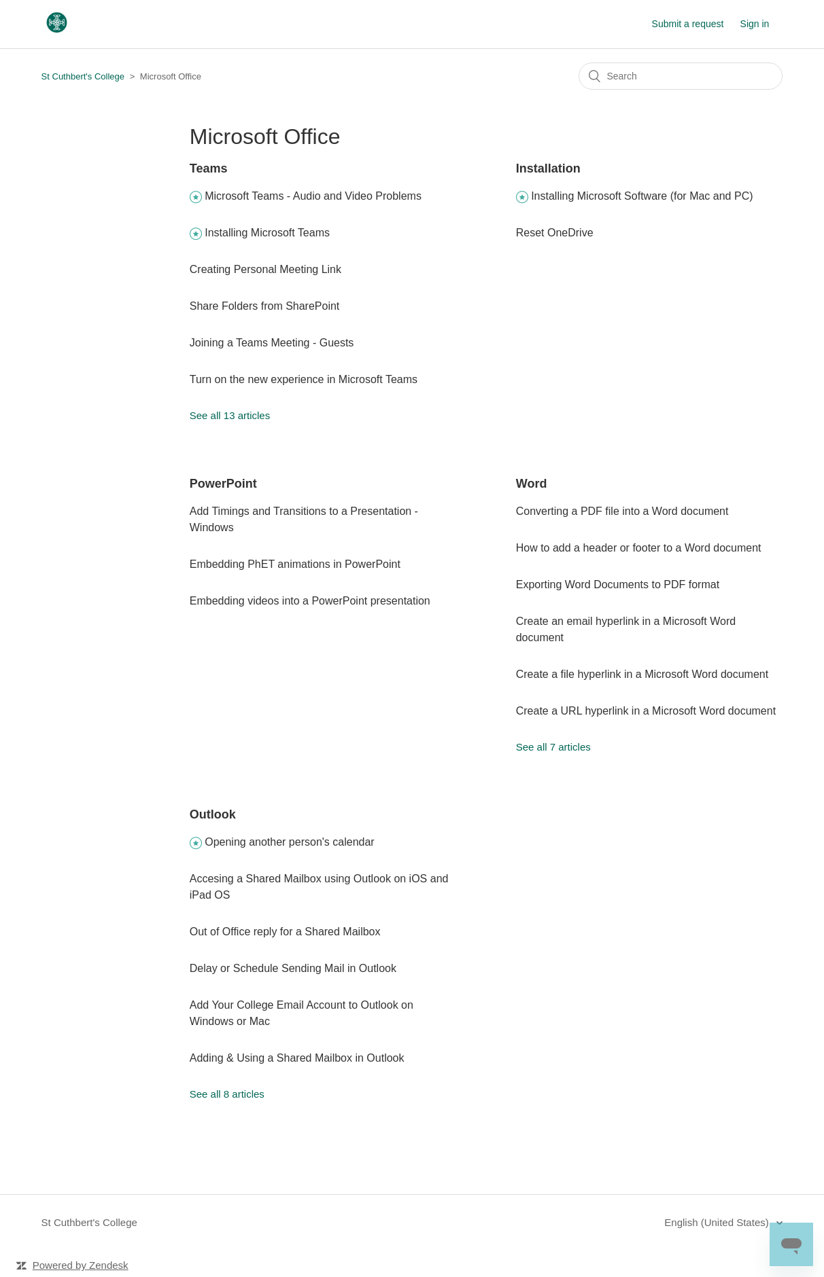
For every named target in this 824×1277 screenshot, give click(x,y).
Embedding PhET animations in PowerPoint (295, 564)
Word (531, 483)
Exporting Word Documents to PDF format (617, 584)
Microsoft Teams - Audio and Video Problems (313, 196)
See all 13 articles (230, 415)
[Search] (681, 76)
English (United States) (718, 1222)
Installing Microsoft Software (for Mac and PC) (642, 196)
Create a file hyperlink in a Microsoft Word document (642, 674)
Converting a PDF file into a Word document (622, 511)
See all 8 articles (227, 1094)
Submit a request (688, 23)
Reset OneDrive (555, 232)
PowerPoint (223, 483)
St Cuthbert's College (82, 76)
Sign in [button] (755, 23)
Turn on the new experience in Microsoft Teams (303, 379)
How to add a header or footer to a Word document (638, 548)
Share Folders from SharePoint (265, 306)
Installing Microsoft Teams (267, 232)
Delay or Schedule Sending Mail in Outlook (293, 968)
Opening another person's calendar (289, 842)
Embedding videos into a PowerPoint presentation (310, 601)
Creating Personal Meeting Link (265, 269)
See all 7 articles (553, 747)
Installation (548, 168)
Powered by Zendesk (80, 1265)
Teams (209, 168)
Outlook (213, 814)
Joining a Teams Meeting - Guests (272, 342)
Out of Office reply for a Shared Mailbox (285, 931)
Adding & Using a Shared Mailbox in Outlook (297, 1058)
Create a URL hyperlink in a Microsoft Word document (646, 711)
